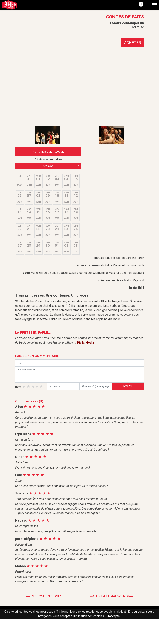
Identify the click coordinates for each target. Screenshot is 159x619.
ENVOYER (127, 386)
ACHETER (132, 42)
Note (18, 386)
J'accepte (113, 616)
